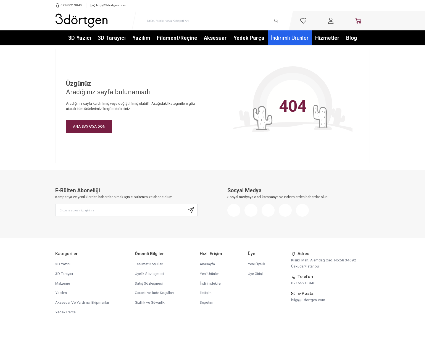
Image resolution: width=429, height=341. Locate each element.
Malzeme (62, 284)
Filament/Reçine (177, 38)
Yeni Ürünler (209, 274)
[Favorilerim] (303, 21)
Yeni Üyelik (256, 264)
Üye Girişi (255, 274)
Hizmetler (327, 38)
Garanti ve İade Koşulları (154, 293)
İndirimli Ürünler (290, 38)
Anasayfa (207, 264)
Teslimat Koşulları (149, 264)
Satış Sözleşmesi (149, 284)
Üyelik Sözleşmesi (149, 274)
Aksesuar (215, 38)
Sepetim (206, 303)
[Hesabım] (331, 21)
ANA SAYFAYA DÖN (89, 126)
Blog (351, 38)
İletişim (206, 293)
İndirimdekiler (211, 284)
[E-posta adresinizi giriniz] (126, 210)
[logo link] (81, 20)
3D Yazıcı (79, 38)
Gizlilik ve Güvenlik (150, 303)
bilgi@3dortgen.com (308, 300)
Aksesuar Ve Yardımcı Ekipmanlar (82, 303)
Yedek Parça (248, 38)
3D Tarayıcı (112, 38)
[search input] (212, 20)
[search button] (276, 20)
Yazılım (141, 38)
